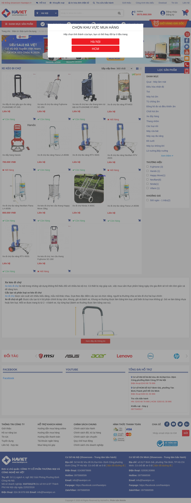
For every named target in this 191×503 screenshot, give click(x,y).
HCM (95, 49)
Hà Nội (95, 41)
